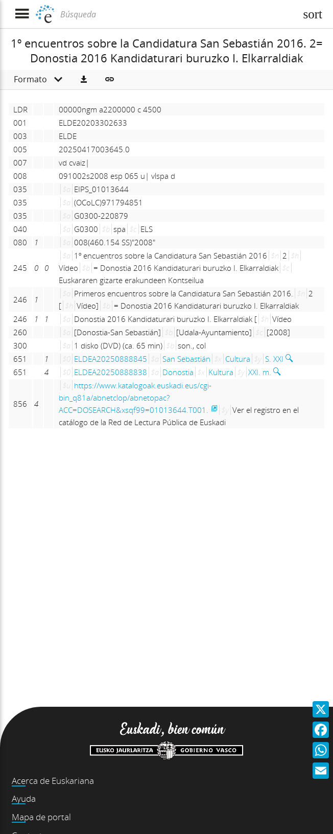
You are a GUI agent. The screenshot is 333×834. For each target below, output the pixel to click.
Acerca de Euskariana (53, 780)
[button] (84, 79)
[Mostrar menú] (22, 14)
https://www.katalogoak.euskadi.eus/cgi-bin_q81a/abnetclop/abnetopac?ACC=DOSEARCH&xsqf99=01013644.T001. (135, 397)
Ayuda (24, 798)
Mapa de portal (41, 817)
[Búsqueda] (177, 14)
